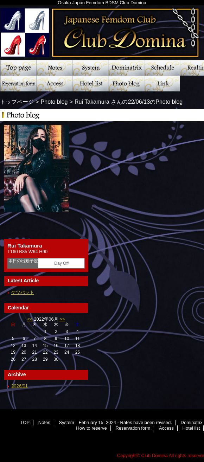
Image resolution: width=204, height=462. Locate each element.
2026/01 (19, 386)
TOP (18, 68)
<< (29, 319)
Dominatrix (126, 68)
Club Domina (154, 455)
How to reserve (91, 428)
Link (162, 83)
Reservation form (18, 83)
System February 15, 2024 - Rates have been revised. (90, 68)
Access (54, 83)
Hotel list (90, 83)
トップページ (17, 101)
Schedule (162, 68)
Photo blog (126, 83)
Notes (54, 68)
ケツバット (22, 292)
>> (62, 319)
